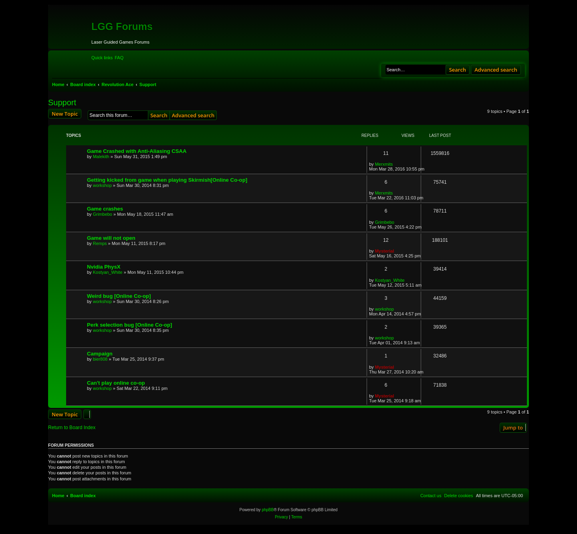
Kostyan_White (108, 272)
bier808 (100, 359)
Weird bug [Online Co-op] (119, 296)
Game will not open (111, 238)
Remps (100, 243)
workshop (102, 185)
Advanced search (495, 69)
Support (62, 102)
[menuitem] (119, 57)
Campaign (100, 354)
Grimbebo (102, 214)
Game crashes (105, 209)
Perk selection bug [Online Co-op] (129, 325)
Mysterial (384, 251)
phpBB (268, 510)
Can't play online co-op (116, 383)
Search (457, 69)
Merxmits (384, 164)
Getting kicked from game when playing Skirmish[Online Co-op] (167, 180)
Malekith (101, 156)
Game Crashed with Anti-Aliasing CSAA (137, 151)
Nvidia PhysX (104, 267)
